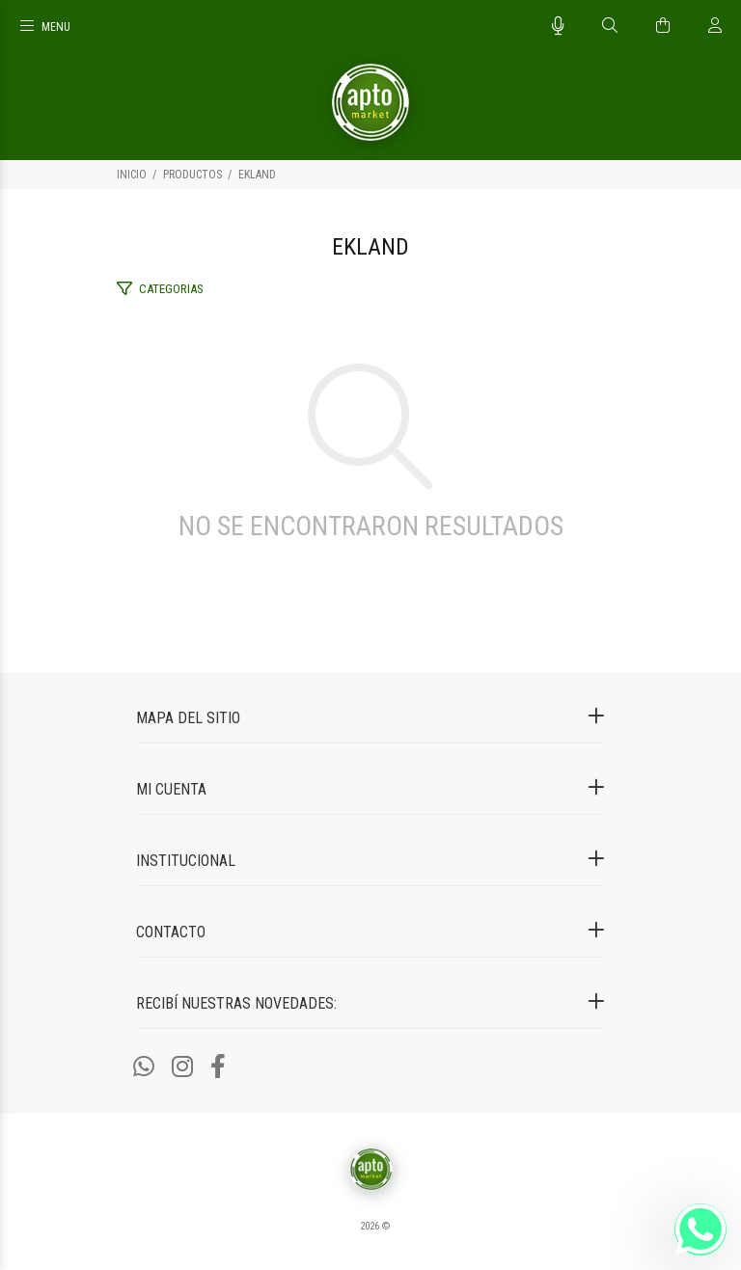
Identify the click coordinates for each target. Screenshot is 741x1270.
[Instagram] (182, 1067)
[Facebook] (218, 1067)
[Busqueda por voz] (558, 26)
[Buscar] (609, 26)
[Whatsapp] (143, 1067)
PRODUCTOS (192, 174)
